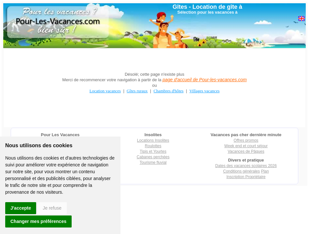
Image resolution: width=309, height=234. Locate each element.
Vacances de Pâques (246, 151)
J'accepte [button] (20, 208)
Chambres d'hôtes (168, 90)
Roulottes (153, 146)
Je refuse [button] (52, 208)
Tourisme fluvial (153, 162)
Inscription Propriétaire (245, 177)
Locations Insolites (153, 140)
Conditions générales (241, 171)
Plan (265, 171)
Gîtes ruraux (137, 90)
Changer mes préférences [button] (38, 221)
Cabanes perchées (153, 157)
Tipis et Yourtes (153, 151)
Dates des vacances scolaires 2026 (246, 165)
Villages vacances (205, 90)
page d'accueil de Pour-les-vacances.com (204, 79)
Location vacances (105, 90)
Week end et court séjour (246, 146)
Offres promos (246, 140)
